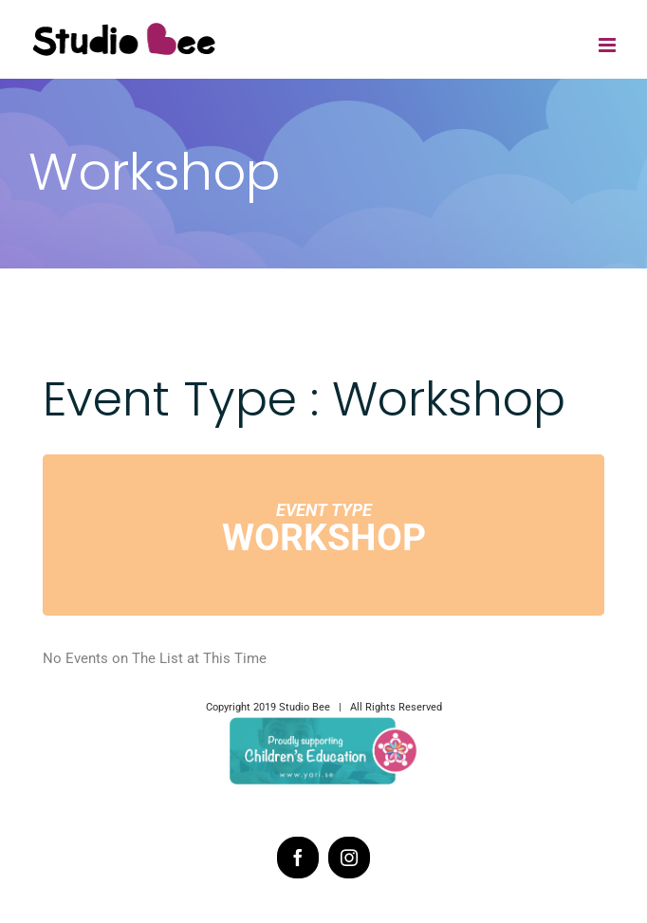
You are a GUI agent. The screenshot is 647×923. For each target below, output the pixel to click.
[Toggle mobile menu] (609, 45)
